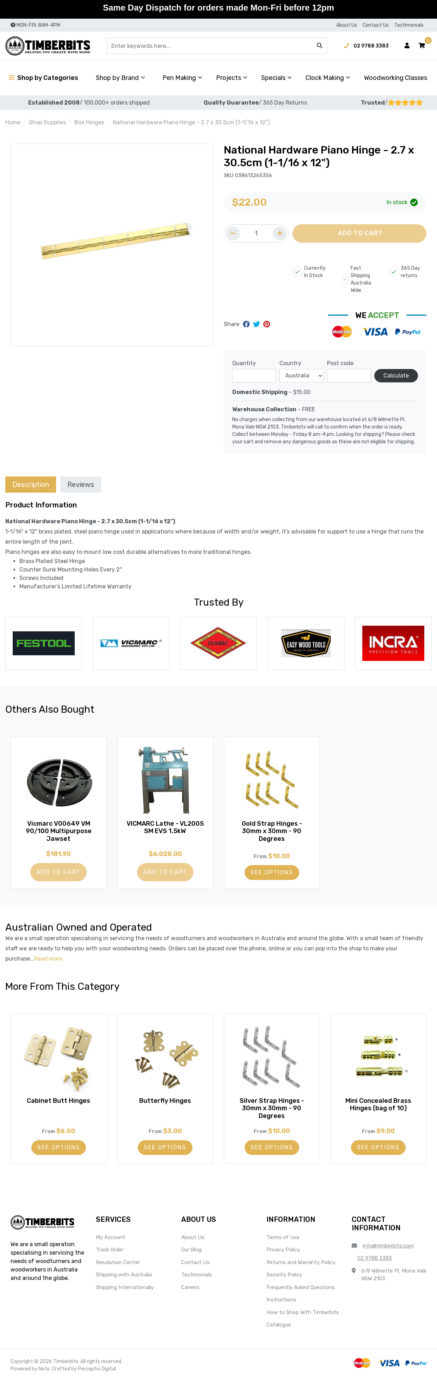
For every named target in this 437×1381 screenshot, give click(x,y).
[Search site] (319, 45)
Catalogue (278, 1324)
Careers (190, 1287)
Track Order (109, 1249)
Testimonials (409, 25)
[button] (422, 45)
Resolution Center (118, 1262)
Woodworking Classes (395, 78)
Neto (44, 1369)
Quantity (244, 363)
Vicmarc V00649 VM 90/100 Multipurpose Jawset (59, 831)
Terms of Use (283, 1237)
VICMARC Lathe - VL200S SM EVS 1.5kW (165, 827)
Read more (48, 958)
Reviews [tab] (80, 484)
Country (290, 363)
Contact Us (376, 25)
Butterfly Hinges (165, 1101)
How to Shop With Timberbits (302, 1312)
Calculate (396, 375)
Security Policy (284, 1274)
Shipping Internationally (125, 1287)
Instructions (281, 1299)
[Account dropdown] (407, 45)
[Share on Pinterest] (266, 324)
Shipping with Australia (124, 1274)
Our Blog (191, 1249)
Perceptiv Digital (97, 1369)
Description (30, 484)
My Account (110, 1237)
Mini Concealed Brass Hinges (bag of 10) (378, 1104)
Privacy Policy (283, 1249)
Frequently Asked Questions (300, 1287)
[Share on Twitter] (257, 324)
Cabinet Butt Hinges (58, 1101)
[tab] (30, 484)
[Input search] (217, 45)
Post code (340, 363)
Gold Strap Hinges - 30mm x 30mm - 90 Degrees (272, 831)
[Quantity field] (256, 233)
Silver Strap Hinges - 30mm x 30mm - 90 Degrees (272, 1108)
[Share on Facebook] (247, 324)
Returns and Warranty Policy (301, 1262)
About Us (346, 25)
